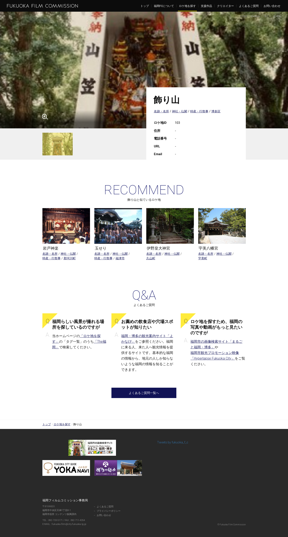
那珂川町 (70, 258)
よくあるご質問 (249, 6)
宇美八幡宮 (208, 248)
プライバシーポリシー (109, 511)
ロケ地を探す (187, 6)
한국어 (276, 16)
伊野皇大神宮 (158, 248)
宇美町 (202, 258)
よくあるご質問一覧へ (144, 393)
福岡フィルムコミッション (42, 6)
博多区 (215, 111)
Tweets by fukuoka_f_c (172, 442)
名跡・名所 (161, 111)
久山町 (150, 258)
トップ (144, 6)
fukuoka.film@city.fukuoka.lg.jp (67, 524)
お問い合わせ (272, 6)
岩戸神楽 (50, 248)
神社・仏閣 (179, 111)
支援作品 (206, 6)
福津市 (120, 258)
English (255, 16)
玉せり (100, 248)
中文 (266, 16)
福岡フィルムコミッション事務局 (65, 500)
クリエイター (225, 6)
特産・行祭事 (199, 111)
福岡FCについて (164, 6)
